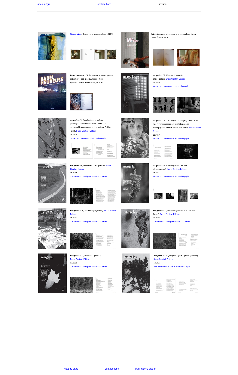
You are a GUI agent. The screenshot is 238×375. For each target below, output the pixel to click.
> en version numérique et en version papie (172, 267)
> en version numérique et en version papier (171, 86)
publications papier (145, 368)
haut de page (77, 368)
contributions (101, 4)
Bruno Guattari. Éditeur (175, 79)
